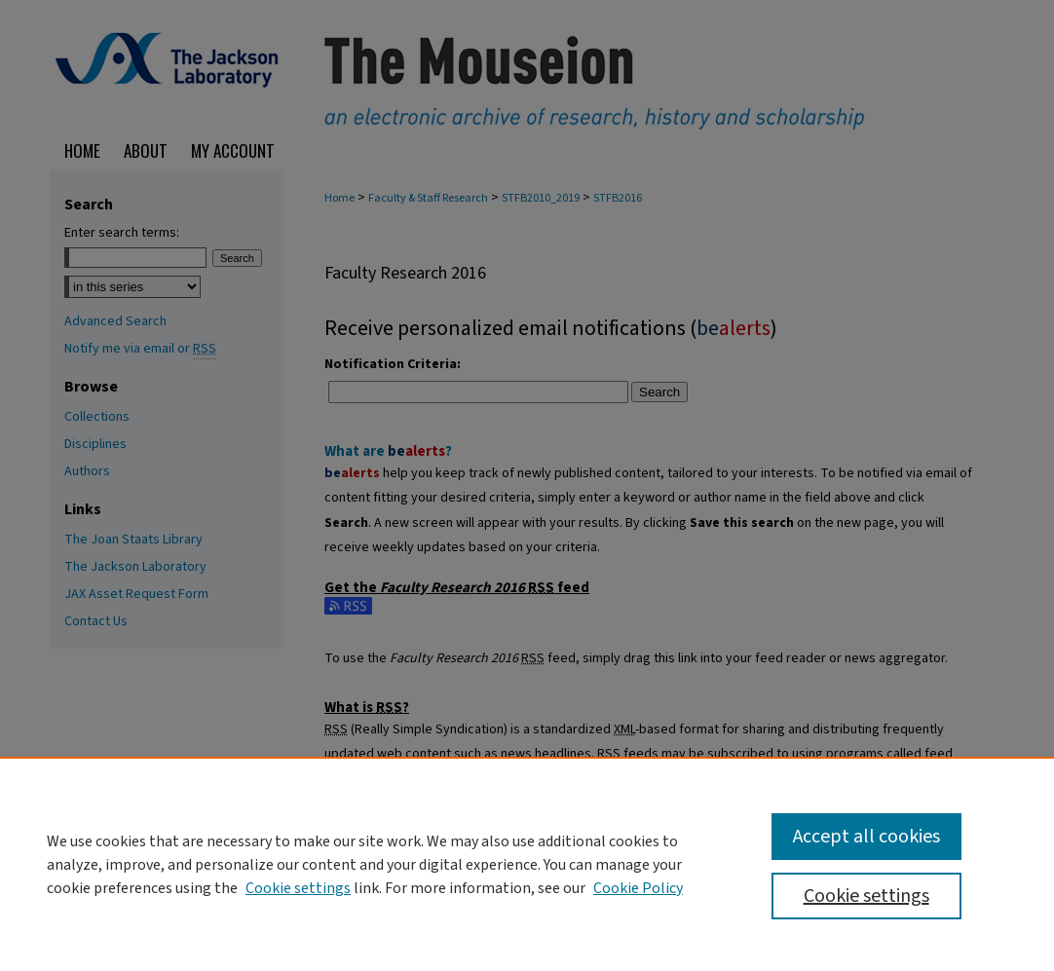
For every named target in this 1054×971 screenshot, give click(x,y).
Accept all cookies (866, 836)
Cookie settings (298, 888)
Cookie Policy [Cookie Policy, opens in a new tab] (638, 888)
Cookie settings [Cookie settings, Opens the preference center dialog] (866, 896)
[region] (527, 864)
